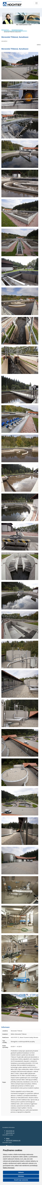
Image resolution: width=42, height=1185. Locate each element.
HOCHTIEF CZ (10, 1133)
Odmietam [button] (21, 1176)
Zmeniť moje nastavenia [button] (21, 1180)
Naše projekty (5, 30)
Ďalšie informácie (8, 1168)
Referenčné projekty (17, 30)
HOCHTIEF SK (10, 1131)
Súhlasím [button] (21, 1172)
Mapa (7, 1138)
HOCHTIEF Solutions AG (13, 1140)
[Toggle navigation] (36, 3)
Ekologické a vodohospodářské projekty (15, 31)
